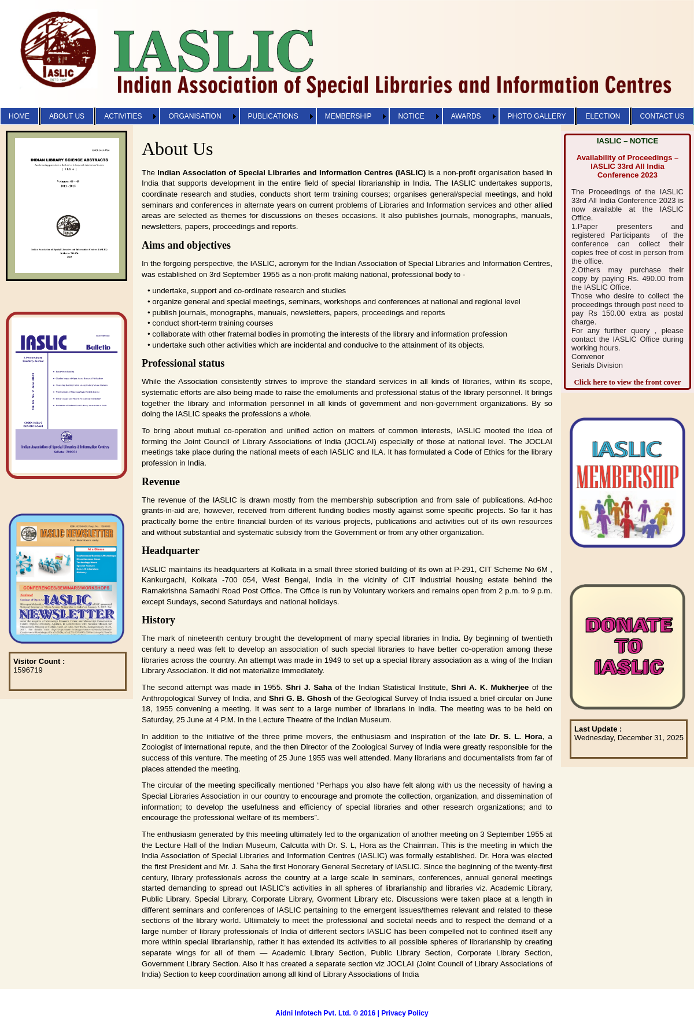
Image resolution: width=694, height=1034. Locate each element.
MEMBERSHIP (348, 116)
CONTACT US (662, 116)
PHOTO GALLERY (537, 116)
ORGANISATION (194, 116)
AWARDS (466, 116)
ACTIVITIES (123, 116)
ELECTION (602, 116)
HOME (19, 116)
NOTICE (411, 116)
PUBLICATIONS (273, 116)
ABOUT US (66, 116)
